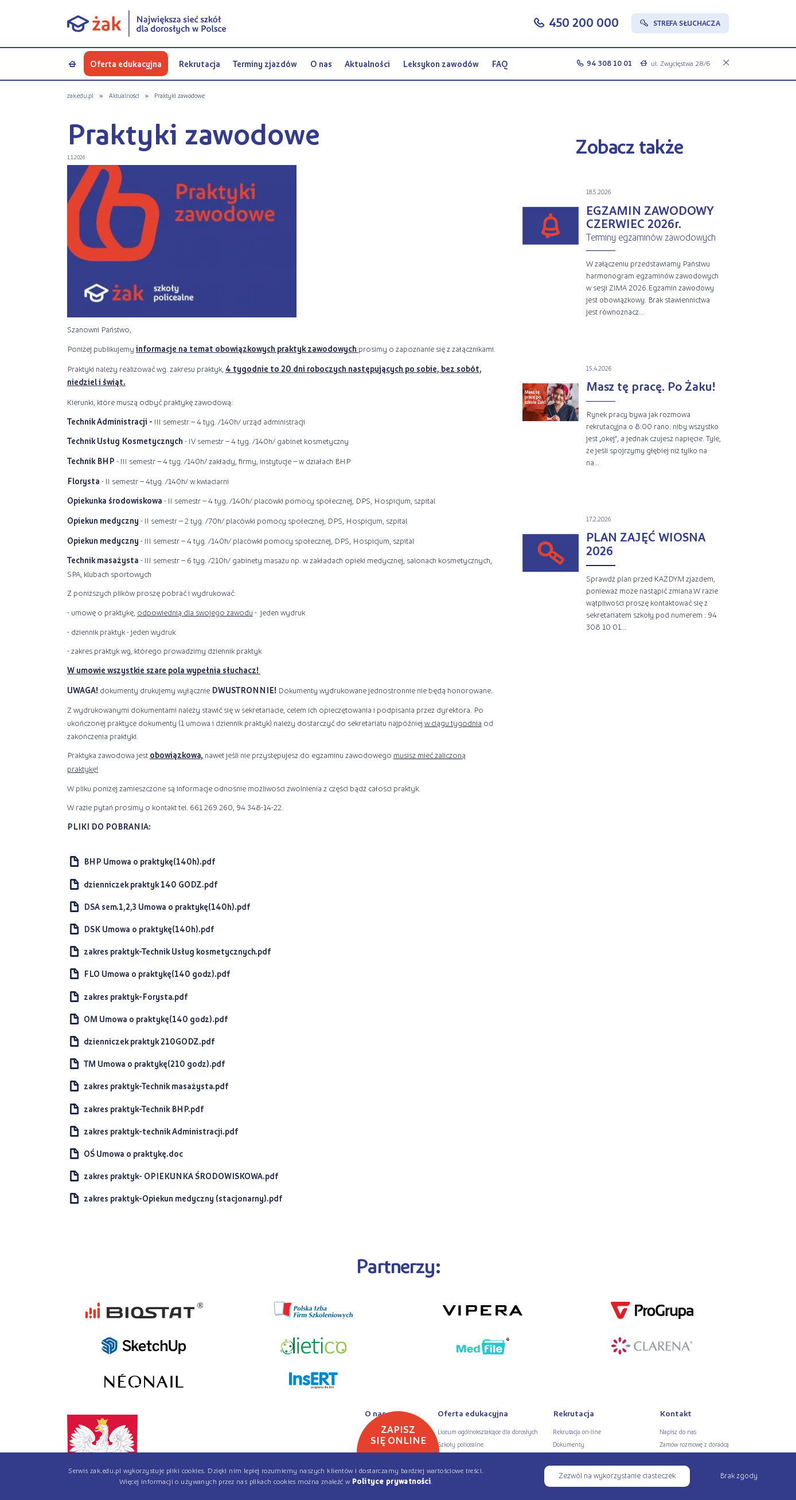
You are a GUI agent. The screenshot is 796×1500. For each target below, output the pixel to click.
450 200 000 (584, 22)
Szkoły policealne (460, 1444)
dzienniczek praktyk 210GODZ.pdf (149, 1041)
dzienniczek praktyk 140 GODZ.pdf (150, 884)
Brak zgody (739, 1475)
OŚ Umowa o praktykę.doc (133, 1154)
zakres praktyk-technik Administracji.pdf (161, 1131)
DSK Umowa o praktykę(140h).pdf (149, 929)
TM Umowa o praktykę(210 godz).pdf (154, 1064)
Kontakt (676, 1413)
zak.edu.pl (80, 95)
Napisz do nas (678, 1431)
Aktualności (367, 63)
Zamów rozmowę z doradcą (694, 1444)
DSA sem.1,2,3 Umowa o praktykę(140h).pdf (167, 907)
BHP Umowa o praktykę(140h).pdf (149, 861)
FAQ (499, 63)
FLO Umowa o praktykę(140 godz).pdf (157, 974)
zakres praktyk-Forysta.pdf (136, 997)
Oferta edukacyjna (126, 63)
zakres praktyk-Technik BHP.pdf (144, 1109)
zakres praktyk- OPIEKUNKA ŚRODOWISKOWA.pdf (181, 1176)
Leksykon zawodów (441, 63)
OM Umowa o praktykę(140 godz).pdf (156, 1019)
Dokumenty (568, 1444)
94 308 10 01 (609, 63)
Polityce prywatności (391, 1481)
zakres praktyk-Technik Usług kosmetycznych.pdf (177, 951)
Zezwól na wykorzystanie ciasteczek (617, 1475)
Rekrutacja (199, 63)
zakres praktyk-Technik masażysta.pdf (156, 1086)
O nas (321, 63)
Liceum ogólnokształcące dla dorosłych (488, 1431)
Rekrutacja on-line (577, 1431)
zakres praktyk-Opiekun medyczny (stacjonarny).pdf (183, 1198)
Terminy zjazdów (265, 63)
